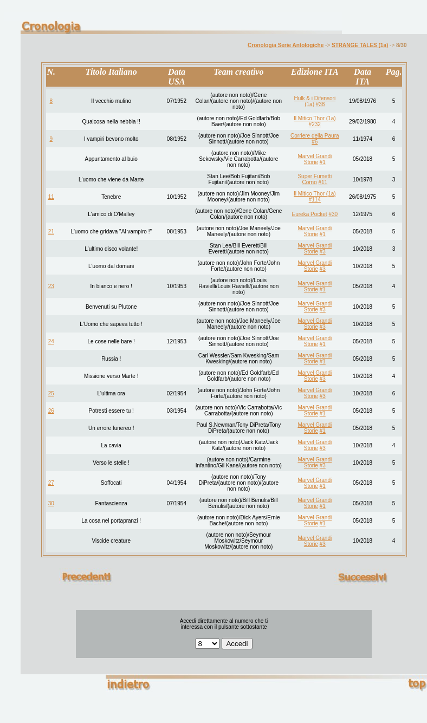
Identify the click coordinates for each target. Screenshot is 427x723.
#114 (315, 200)
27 (51, 483)
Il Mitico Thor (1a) (315, 118)
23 (51, 286)
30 (51, 503)
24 (51, 341)
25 (51, 393)
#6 (315, 142)
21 (51, 232)
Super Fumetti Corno (314, 179)
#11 (322, 182)
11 (51, 197)
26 (51, 411)
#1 (323, 162)
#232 (315, 124)
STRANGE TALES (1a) (360, 45)
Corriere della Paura (314, 136)
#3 (323, 252)
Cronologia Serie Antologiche (286, 45)
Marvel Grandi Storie (314, 159)
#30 (333, 214)
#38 (320, 104)
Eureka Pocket (309, 214)
